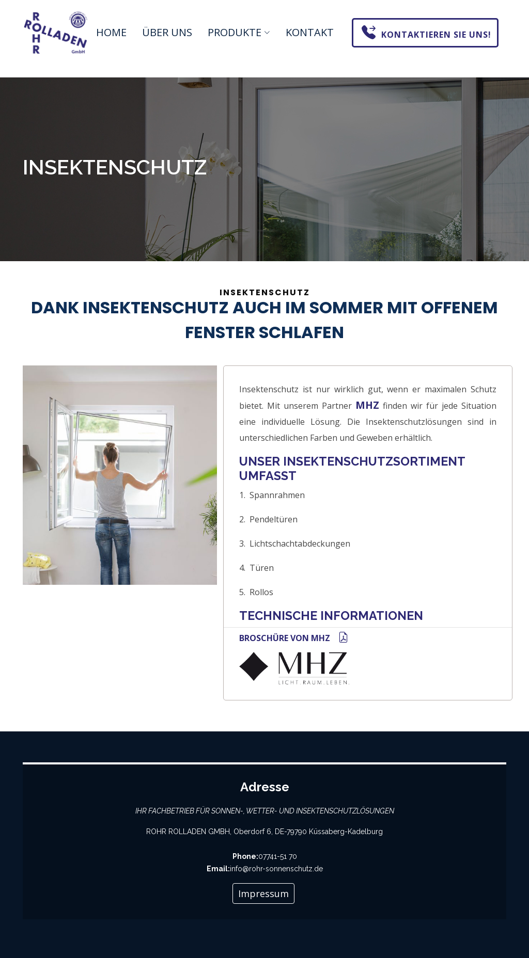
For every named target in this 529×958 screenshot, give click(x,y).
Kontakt (310, 32)
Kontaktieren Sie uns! (426, 31)
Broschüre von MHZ (294, 638)
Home (111, 32)
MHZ (367, 405)
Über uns (167, 32)
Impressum (263, 893)
